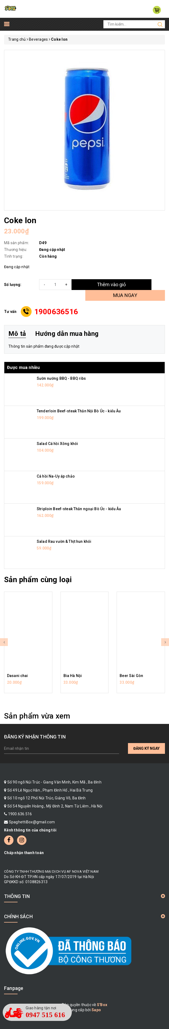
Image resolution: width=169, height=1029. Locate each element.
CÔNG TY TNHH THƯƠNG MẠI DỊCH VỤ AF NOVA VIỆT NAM (51, 871)
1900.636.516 (20, 814)
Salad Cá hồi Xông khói (57, 443)
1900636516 (56, 311)
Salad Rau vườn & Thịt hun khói (64, 541)
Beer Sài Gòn (131, 676)
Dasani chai (17, 676)
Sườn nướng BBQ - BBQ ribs (61, 378)
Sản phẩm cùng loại (38, 579)
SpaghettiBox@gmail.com (32, 822)
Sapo (96, 1010)
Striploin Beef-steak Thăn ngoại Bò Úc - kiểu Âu (79, 509)
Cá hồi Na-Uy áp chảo (56, 476)
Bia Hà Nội (72, 676)
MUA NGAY (125, 295)
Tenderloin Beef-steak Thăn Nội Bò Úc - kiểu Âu (79, 411)
